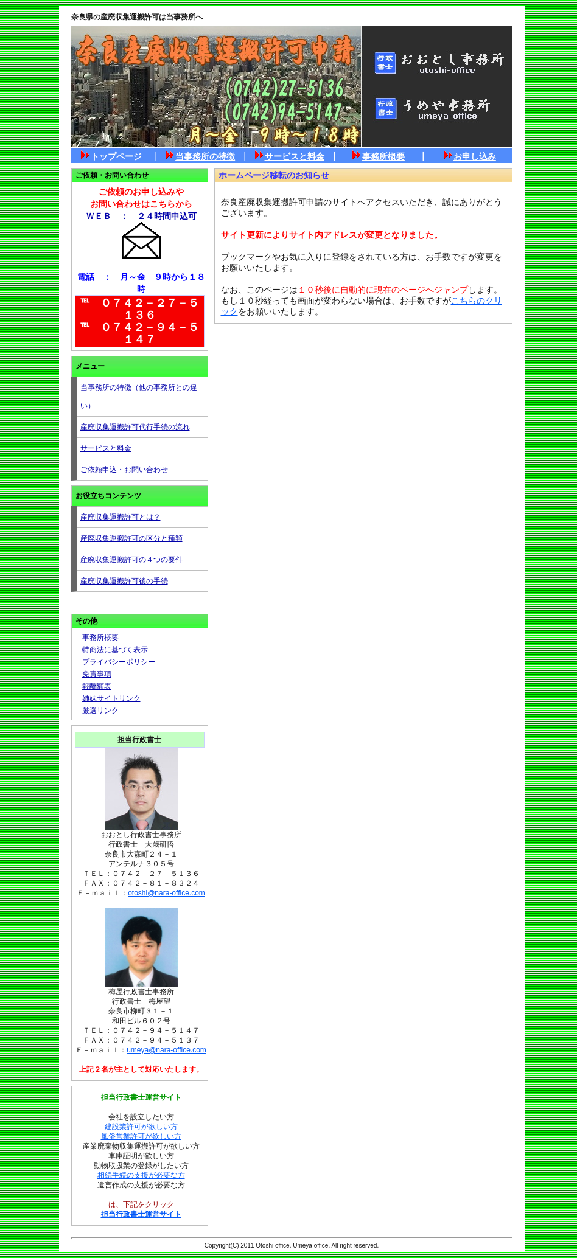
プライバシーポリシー (118, 662)
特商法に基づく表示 (115, 649)
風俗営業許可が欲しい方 (141, 1136)
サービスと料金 (294, 156)
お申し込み (474, 156)
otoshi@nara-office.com (166, 893)
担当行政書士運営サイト (141, 1214)
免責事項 (96, 674)
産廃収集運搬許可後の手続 (124, 581)
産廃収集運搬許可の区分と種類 (131, 538)
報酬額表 (96, 686)
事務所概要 (383, 156)
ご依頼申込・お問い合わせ (124, 469)
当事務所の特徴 (205, 156)
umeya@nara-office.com (166, 1050)
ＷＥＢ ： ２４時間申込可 (141, 216)
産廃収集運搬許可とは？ (120, 517)
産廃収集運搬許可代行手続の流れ (135, 427)
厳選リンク (100, 710)
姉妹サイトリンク (111, 698)
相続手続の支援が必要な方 (141, 1175)
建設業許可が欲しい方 (141, 1126)
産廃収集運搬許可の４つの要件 (131, 559)
